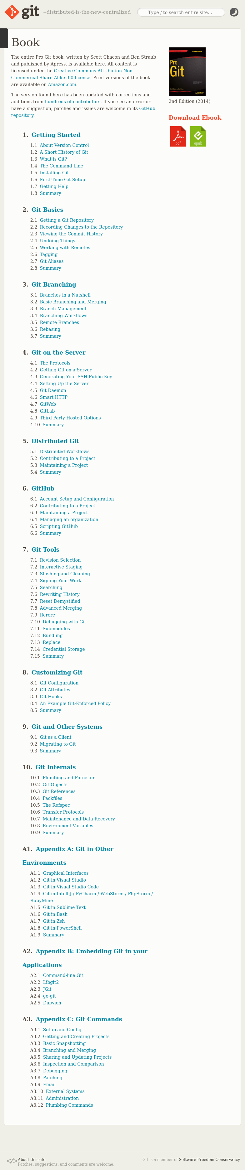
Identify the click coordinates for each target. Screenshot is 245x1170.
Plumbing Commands (69, 1105)
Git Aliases (52, 261)
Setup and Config (62, 1029)
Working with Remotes (65, 247)
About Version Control (64, 145)
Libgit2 (51, 982)
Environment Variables (67, 825)
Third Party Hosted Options (70, 417)
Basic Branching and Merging (73, 301)
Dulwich (52, 1002)
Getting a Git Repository (67, 220)
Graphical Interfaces (66, 873)
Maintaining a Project (64, 465)
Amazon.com (62, 84)
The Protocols (55, 362)
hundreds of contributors (73, 101)
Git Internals (55, 767)
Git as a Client (56, 737)
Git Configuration (59, 682)
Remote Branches (59, 322)
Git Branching (54, 284)
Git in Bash (55, 914)
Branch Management (63, 308)
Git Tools (45, 549)
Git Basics (47, 209)
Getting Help (54, 186)
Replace (51, 642)
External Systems (65, 1091)
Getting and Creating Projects (76, 1036)
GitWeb (48, 404)
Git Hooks (51, 696)
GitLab (47, 411)
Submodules (56, 628)
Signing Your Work (61, 580)
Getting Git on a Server (66, 369)
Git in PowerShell (62, 928)
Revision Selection (60, 560)
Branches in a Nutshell (65, 294)
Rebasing (50, 329)
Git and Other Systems (67, 726)
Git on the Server (59, 352)
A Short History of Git (64, 152)
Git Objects (54, 784)
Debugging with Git (64, 621)
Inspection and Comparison (73, 1063)
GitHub (43, 488)
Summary (50, 193)
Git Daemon (53, 390)
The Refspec (56, 805)
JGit (47, 989)
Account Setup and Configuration (77, 498)
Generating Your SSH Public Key (76, 376)
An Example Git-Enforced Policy (75, 703)
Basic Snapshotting (64, 1043)
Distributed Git (55, 441)
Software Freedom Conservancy (209, 1160)
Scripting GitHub (59, 526)
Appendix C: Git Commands (79, 1019)
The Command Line (61, 165)
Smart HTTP (54, 397)
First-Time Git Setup (62, 179)
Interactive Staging (61, 566)
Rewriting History (60, 594)
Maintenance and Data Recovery (78, 818)
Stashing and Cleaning (65, 573)
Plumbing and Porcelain (68, 777)
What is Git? (53, 159)
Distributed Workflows (65, 451)
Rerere (47, 614)
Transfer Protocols (63, 812)
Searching (51, 587)
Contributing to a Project (67, 458)
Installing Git (54, 172)
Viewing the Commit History (71, 233)
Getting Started (56, 135)
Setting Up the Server (64, 383)
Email (49, 1084)
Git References (58, 791)
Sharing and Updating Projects (77, 1057)
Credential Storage (63, 649)
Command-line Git (63, 975)
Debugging (55, 1070)
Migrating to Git (58, 744)
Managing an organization (69, 519)
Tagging (49, 254)
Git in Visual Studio (64, 880)
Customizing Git (57, 672)
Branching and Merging (69, 1050)
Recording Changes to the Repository (81, 227)
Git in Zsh (54, 921)
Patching (52, 1077)
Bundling (52, 635)
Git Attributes (55, 689)
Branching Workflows (64, 315)
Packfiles (52, 798)
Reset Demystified (60, 601)
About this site (31, 1160)
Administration (62, 1098)
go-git (49, 996)
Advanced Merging (61, 608)
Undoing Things (57, 240)
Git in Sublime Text (64, 907)
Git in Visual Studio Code (71, 886)
